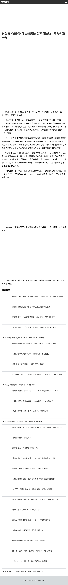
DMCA (25, 580)
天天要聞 (5, 2)
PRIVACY (32, 580)
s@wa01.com (40, 580)
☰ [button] (66, 1)
